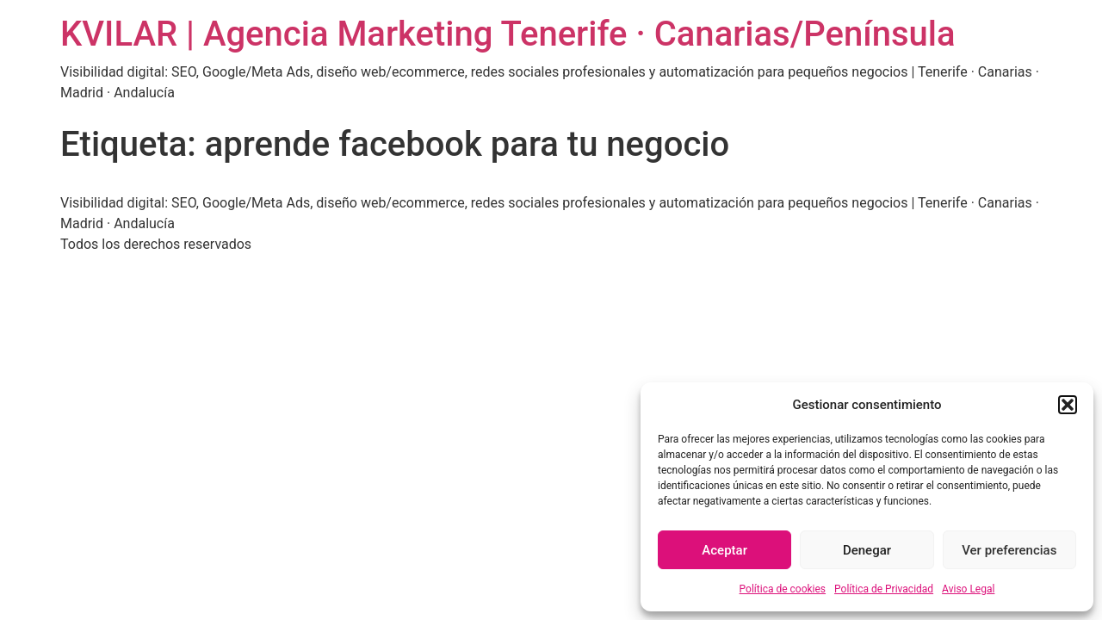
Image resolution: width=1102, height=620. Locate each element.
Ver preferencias (1009, 550)
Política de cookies (783, 589)
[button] (1067, 404)
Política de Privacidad (883, 589)
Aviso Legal (968, 589)
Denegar (867, 550)
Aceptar (724, 550)
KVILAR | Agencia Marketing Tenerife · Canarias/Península (508, 34)
